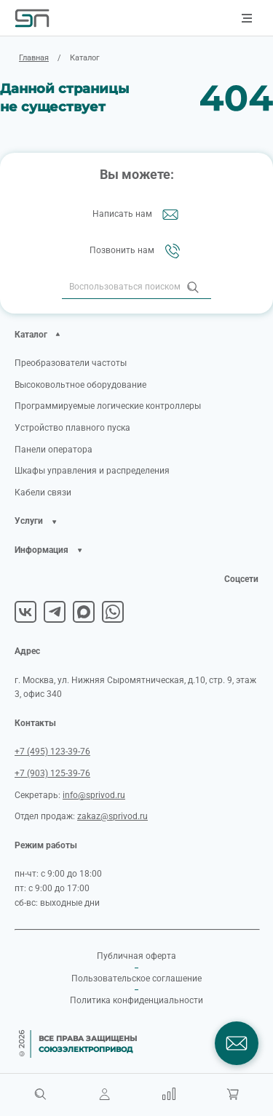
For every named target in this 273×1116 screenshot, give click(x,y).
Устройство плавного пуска (72, 428)
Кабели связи (43, 492)
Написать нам (136, 215)
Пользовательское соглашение (136, 978)
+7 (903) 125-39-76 (52, 773)
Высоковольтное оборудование (80, 385)
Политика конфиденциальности (136, 1000)
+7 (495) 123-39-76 (52, 751)
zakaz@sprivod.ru (112, 816)
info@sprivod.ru (94, 795)
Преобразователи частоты (71, 363)
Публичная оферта (136, 956)
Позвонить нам (136, 251)
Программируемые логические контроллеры (108, 406)
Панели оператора (53, 450)
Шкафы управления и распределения (92, 471)
